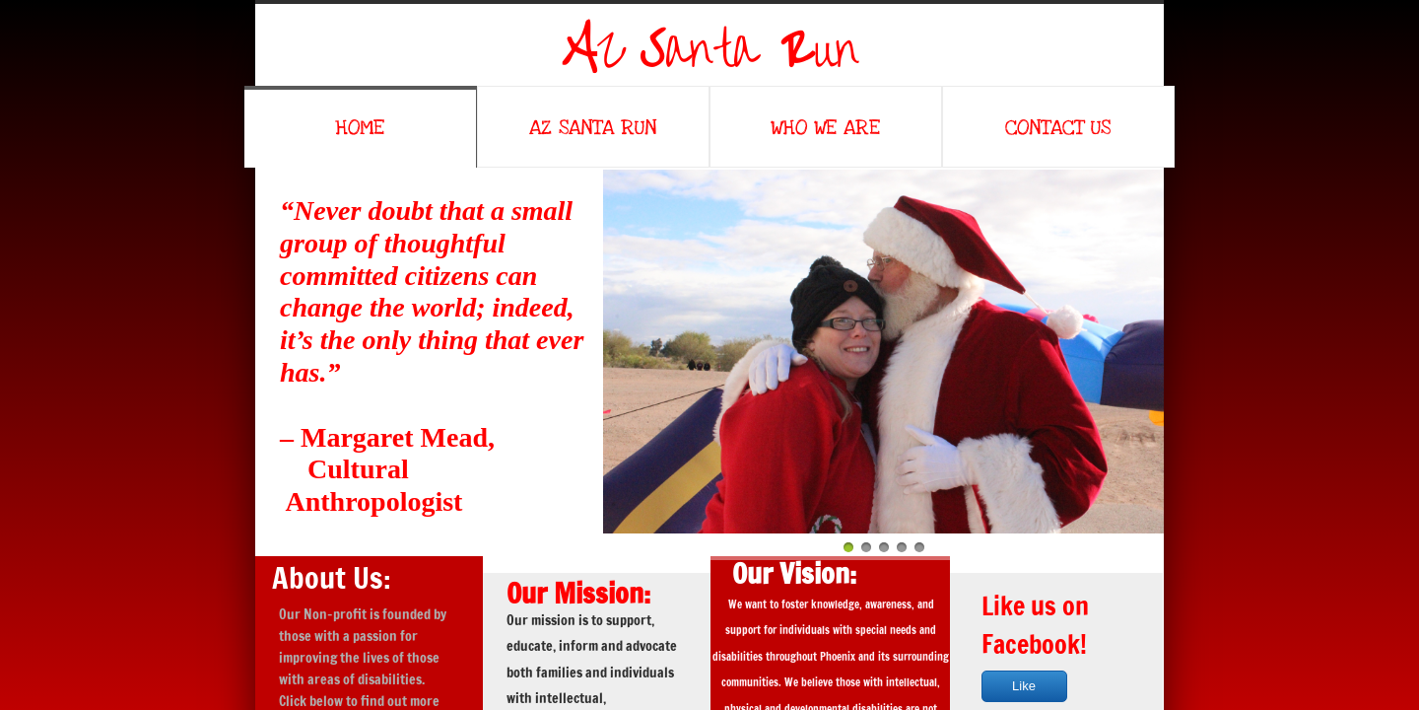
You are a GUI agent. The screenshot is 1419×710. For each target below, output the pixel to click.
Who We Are (825, 127)
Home (359, 127)
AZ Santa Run (592, 127)
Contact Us (1058, 127)
